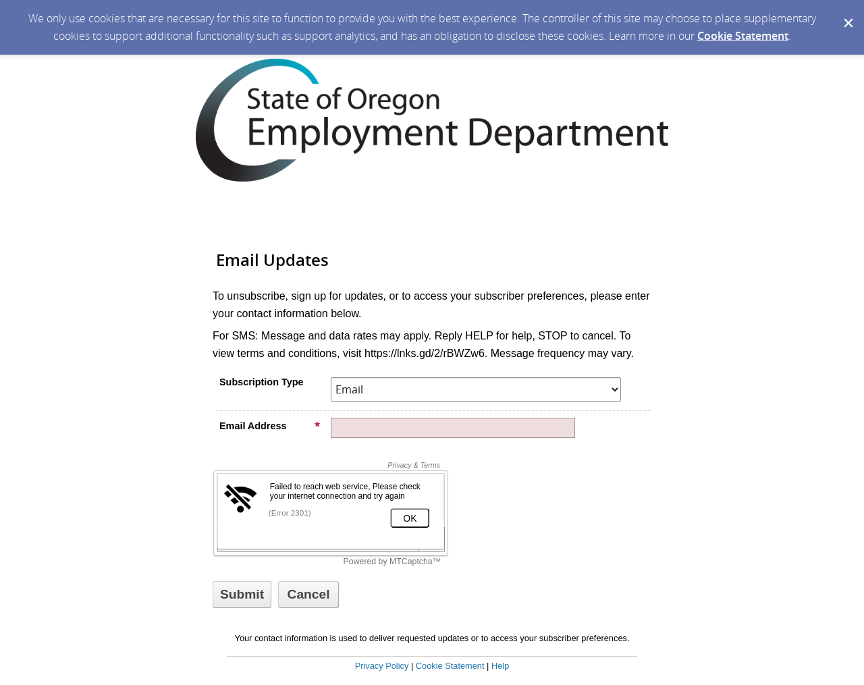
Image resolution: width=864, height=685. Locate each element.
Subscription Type (261, 382)
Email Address (270, 425)
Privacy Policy (382, 666)
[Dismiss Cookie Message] (847, 13)
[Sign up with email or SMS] (242, 594)
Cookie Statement (742, 35)
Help (500, 666)
